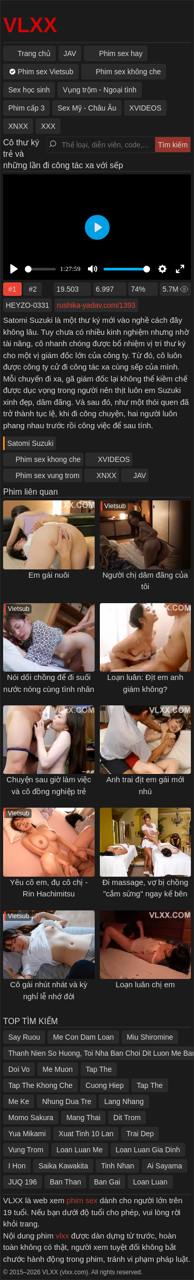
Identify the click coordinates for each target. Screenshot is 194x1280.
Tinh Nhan (117, 1166)
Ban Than (65, 1182)
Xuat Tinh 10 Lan (85, 1133)
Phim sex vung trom (48, 475)
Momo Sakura (30, 1117)
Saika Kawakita (63, 1166)
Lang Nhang (123, 1101)
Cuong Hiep (104, 1085)
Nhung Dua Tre (66, 1101)
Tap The (99, 1069)
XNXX (106, 475)
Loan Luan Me (79, 1150)
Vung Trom (25, 1150)
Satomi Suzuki (30, 443)
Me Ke (18, 1101)
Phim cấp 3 (26, 108)
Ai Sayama (164, 1166)
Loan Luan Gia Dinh (148, 1150)
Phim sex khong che (48, 459)
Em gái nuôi (48, 574)
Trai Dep (140, 1133)
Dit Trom (127, 1117)
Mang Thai (83, 1117)
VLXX (30, 24)
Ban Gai (107, 1182)
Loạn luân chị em (145, 984)
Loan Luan (150, 1182)
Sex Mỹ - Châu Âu (86, 108)
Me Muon (57, 1069)
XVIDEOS (114, 459)
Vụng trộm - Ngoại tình (100, 90)
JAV (139, 475)
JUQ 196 (22, 1182)
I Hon (16, 1166)
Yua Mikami (27, 1133)
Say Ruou (24, 1037)
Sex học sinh (29, 90)
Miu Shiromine (150, 1037)
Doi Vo (18, 1069)
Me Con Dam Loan (83, 1037)
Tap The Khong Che (40, 1085)
